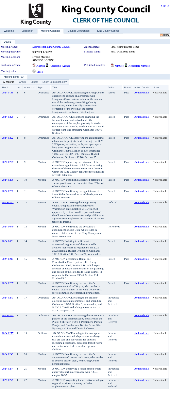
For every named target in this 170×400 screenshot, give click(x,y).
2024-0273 (8, 297)
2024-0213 (8, 258)
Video (39, 71)
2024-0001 (8, 241)
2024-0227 (8, 161)
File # (5, 87)
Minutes (119, 65)
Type (40, 87)
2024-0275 (8, 315)
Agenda (40, 65)
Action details (141, 92)
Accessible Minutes (139, 65)
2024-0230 (8, 179)
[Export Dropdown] (34, 82)
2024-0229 (8, 116)
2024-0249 (8, 354)
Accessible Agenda (60, 65)
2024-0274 (8, 368)
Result (127, 87)
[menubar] (34, 82)
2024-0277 (8, 333)
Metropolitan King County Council (51, 46)
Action (111, 87)
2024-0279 (8, 379)
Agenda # (29, 87)
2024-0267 (8, 283)
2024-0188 (8, 92)
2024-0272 (8, 202)
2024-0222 (8, 137)
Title (54, 87)
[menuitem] (8, 82)
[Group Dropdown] (22, 82)
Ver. (19, 87)
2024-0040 (8, 226)
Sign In (165, 5)
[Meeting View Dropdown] (54, 82)
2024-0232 (8, 191)
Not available (160, 92)
